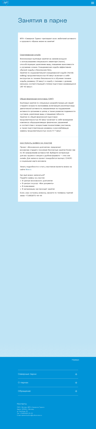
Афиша (68, 3)
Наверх (75, 360)
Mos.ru (28, 170)
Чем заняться (54, 3)
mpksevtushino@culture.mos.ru (31, 415)
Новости (44, 3)
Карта (74, 3)
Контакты (22, 404)
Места (62, 3)
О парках (36, 3)
